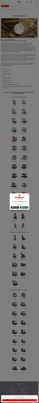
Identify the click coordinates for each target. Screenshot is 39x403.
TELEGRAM (15, 207)
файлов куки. (22, 397)
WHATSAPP (24, 207)
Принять (19, 400)
